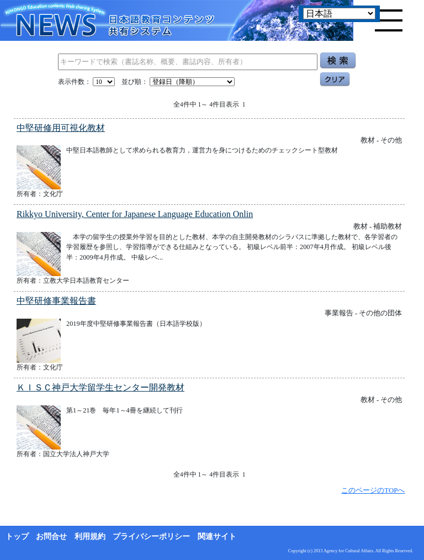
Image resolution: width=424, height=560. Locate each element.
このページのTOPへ (373, 490)
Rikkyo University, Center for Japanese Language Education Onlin (135, 214)
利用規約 (90, 536)
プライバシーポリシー (151, 536)
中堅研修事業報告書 (56, 300)
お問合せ (51, 536)
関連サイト (217, 536)
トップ (17, 536)
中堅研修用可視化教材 (61, 128)
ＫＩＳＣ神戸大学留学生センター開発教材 (100, 387)
